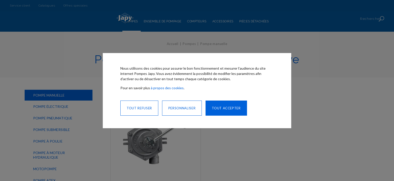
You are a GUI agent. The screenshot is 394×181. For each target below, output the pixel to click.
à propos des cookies (167, 88)
